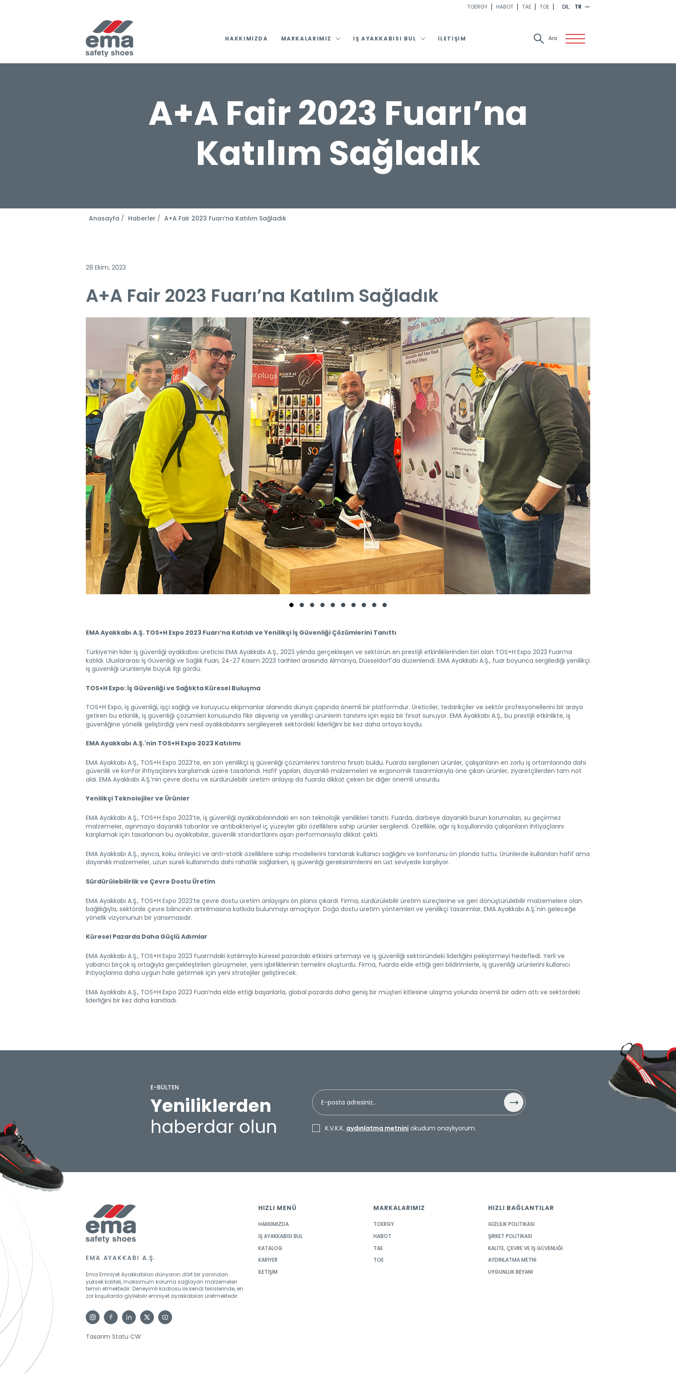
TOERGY (477, 6)
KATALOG (270, 1248)
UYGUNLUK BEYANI (510, 1272)
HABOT (504, 6)
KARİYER (268, 1260)
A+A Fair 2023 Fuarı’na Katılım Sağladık (225, 218)
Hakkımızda (246, 38)
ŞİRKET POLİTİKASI (510, 1236)
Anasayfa (104, 218)
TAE (526, 6)
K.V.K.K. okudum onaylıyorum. (400, 1128)
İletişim (452, 38)
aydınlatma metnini (377, 1128)
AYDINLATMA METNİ (512, 1260)
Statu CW (126, 1337)
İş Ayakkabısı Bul (384, 38)
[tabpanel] (338, 459)
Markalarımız (306, 38)
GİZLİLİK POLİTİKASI (511, 1224)
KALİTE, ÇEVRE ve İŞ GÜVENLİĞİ (525, 1248)
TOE (544, 6)
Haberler (142, 218)
